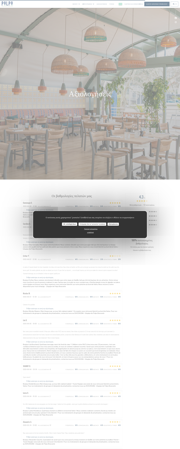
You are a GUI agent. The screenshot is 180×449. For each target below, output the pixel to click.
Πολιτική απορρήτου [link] (90, 229)
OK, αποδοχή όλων (69, 224)
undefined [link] (90, 232)
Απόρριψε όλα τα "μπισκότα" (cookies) (92, 224)
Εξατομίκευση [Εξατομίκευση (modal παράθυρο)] (113, 224)
